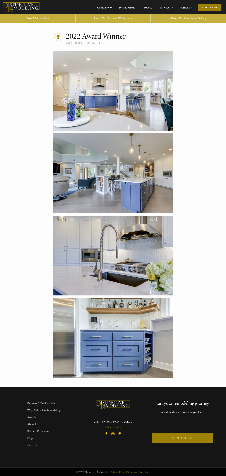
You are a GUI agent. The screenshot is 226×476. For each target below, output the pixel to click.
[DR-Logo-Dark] (21, 3)
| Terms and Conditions (138, 472)
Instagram (113, 433)
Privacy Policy (118, 472)
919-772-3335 (113, 427)
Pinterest (119, 433)
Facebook (106, 433)
